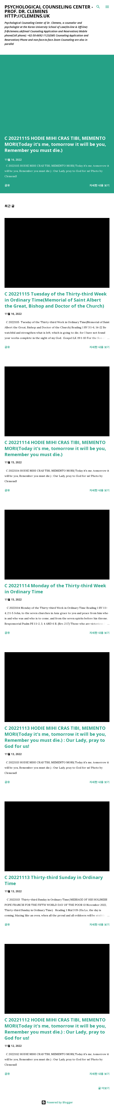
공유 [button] (7, 185)
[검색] (98, 7)
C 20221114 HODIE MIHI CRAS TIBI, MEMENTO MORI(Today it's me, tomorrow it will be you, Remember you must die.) (55, 448)
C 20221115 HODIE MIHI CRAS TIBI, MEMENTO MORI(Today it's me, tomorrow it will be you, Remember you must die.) (55, 144)
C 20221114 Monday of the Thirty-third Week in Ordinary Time (55, 588)
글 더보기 (103, 1088)
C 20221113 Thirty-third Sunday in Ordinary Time (54, 880)
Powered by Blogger (57, 1102)
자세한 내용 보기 (99, 185)
